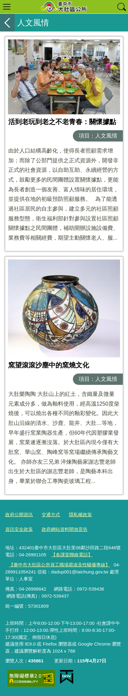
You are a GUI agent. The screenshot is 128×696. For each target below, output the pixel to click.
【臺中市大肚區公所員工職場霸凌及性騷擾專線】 (59, 564)
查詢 (121, 6)
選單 (6, 6)
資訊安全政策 (19, 529)
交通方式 (51, 514)
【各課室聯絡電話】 (71, 554)
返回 (7, 22)
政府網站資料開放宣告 (65, 529)
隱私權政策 (80, 514)
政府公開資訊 (19, 514)
